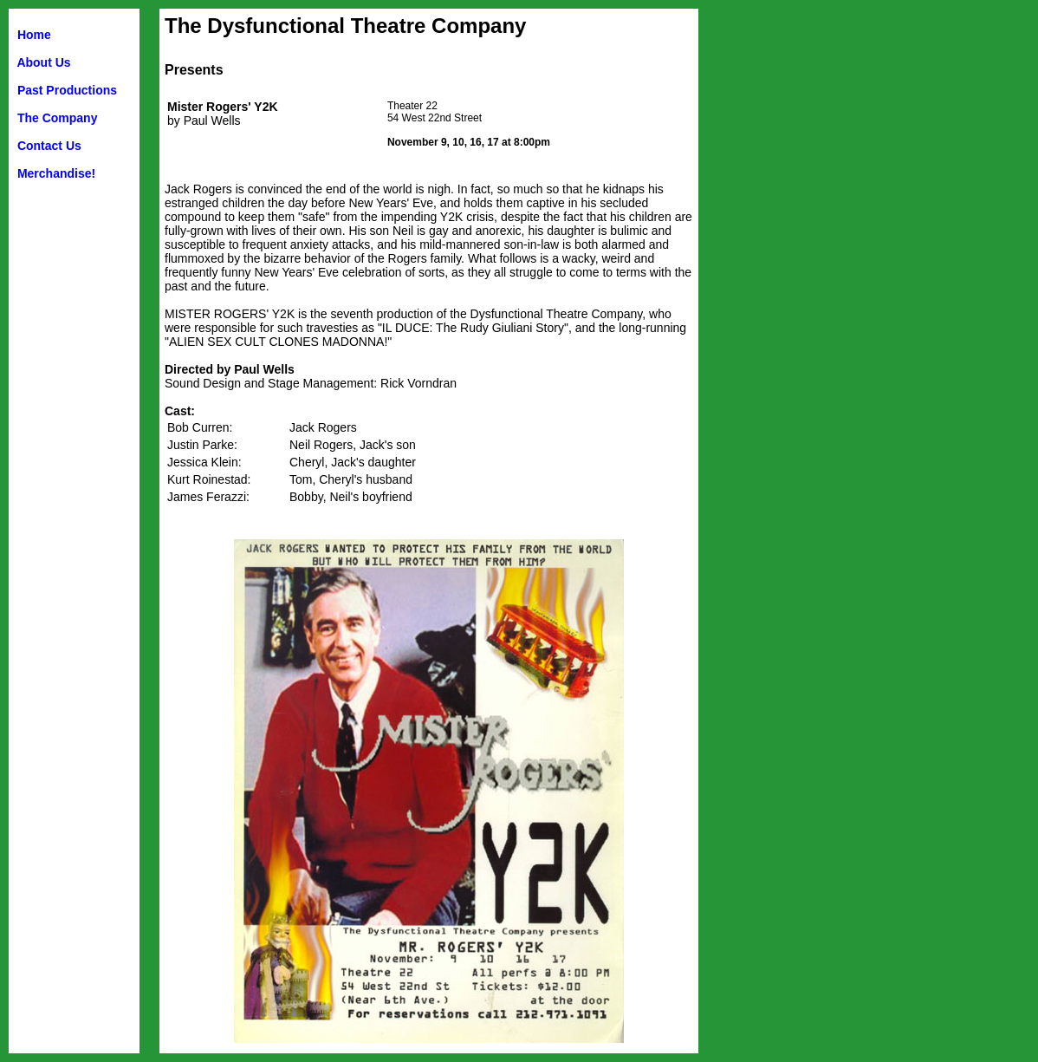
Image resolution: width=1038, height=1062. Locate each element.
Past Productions (67, 90)
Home (34, 35)
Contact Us (49, 146)
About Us (43, 62)
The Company (57, 118)
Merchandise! (56, 173)
